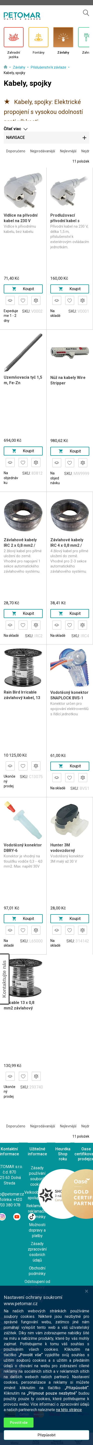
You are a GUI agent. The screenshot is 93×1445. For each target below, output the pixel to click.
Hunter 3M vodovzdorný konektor (62, 850)
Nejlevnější (68, 151)
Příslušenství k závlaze (49, 67)
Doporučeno (15, 151)
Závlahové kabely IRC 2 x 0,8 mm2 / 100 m (20, 545)
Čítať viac (12, 128)
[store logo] (22, 16)
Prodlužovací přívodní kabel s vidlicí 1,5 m (65, 221)
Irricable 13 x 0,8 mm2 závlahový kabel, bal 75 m (19, 1008)
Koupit (23, 288)
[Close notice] (87, 1336)
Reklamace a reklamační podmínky (37, 1211)
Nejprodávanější (42, 151)
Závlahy (19, 67)
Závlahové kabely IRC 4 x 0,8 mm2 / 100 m (66, 545)
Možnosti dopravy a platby (37, 1230)
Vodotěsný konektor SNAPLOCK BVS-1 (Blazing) (69, 698)
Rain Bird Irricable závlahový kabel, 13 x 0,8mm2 (22, 698)
